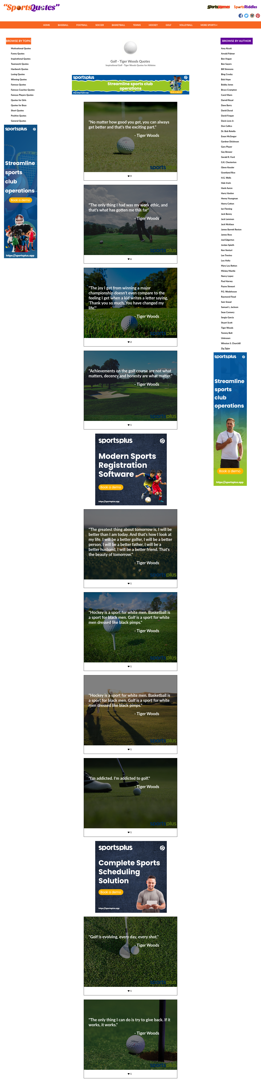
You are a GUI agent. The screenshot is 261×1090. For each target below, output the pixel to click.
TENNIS (137, 25)
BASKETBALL (118, 25)
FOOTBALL (82, 25)
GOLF (168, 25)
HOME (46, 25)
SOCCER (99, 25)
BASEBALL (63, 25)
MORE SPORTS (209, 25)
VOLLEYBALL (186, 25)
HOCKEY (153, 25)
